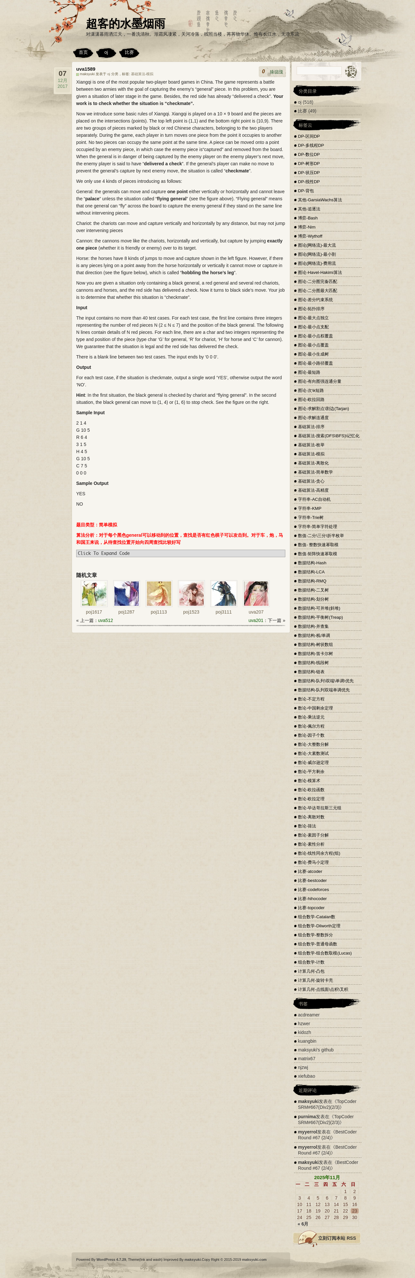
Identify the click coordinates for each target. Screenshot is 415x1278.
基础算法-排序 (311, 426)
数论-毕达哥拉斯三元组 (319, 807)
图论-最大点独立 (313, 317)
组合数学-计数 (311, 962)
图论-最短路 (309, 372)
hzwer (304, 1023)
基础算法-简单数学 (315, 472)
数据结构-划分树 (313, 599)
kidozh (304, 1032)
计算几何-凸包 (311, 971)
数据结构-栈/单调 (314, 635)
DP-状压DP (309, 172)
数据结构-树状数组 (315, 644)
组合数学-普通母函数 (317, 944)
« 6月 (303, 1223)
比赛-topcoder (311, 907)
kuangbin (307, 1041)
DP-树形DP (309, 163)
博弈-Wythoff (310, 236)
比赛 (129, 52)
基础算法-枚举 (311, 444)
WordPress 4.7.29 (111, 1259)
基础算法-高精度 (313, 490)
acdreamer (309, 1014)
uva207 (256, 612)
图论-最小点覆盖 (313, 345)
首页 (83, 52)
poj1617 (94, 612)
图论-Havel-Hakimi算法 (320, 272)
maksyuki (308, 1101)
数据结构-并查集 (313, 626)
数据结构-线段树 (313, 662)
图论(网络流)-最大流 (317, 245)
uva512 (105, 620)
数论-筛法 (307, 826)
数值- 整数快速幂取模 (318, 544)
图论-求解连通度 (313, 417)
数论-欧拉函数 (311, 789)
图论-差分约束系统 (315, 299)
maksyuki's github (316, 1049)
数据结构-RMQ (312, 581)
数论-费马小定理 (313, 862)
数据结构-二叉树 (313, 590)
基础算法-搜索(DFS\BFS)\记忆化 (329, 435)
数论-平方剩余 (311, 771)
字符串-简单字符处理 (317, 526)
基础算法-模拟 (142, 74)
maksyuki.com (254, 1259)
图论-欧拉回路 (311, 399)
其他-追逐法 (309, 208)
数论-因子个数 (311, 735)
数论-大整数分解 (313, 744)
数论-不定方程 (311, 699)
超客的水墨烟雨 (125, 23)
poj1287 (126, 612)
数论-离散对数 (311, 817)
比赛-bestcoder (312, 880)
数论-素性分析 (311, 844)
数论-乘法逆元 (311, 717)
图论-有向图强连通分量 (319, 381)
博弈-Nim (306, 227)
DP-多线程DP (311, 145)
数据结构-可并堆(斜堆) (319, 608)
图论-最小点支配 (313, 326)
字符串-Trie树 (311, 517)
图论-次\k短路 (311, 390)
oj (106, 52)
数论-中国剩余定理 (315, 708)
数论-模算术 (309, 780)
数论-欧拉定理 (311, 798)
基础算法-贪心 (311, 481)
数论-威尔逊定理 (313, 762)
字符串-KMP (309, 508)
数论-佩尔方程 (311, 726)
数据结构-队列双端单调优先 (324, 689)
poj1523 (191, 612)
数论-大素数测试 (313, 753)
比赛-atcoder (310, 871)
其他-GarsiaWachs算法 (320, 199)
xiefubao (306, 1076)
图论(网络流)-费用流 (317, 263)
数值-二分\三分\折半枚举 (321, 535)
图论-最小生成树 (313, 354)
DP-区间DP (309, 136)
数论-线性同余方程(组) (319, 853)
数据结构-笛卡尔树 (315, 653)
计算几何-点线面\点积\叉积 (323, 989)
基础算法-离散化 (313, 463)
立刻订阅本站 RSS (337, 1238)
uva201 (255, 620)
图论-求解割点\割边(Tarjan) (323, 408)
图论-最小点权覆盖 (315, 336)
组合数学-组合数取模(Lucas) (325, 953)
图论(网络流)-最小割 (317, 254)
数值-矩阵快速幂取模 (317, 553)
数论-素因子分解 (313, 835)
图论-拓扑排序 (311, 308)
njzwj (303, 1067)
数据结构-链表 (311, 671)
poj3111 (224, 612)
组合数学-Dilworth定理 (319, 925)
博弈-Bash (308, 218)
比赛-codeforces (313, 889)
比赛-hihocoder (312, 898)
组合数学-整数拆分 (315, 934)
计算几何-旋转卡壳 (315, 980)
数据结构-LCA (311, 571)
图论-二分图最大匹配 (317, 290)
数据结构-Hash (312, 562)
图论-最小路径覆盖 (315, 363)
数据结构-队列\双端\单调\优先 (326, 680)
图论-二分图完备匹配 (317, 281)
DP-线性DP (309, 181)
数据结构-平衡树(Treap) (320, 617)
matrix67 (306, 1058)
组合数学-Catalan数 (316, 916)
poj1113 (159, 612)
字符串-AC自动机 (314, 499)
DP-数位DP (309, 154)
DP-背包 (306, 190)
